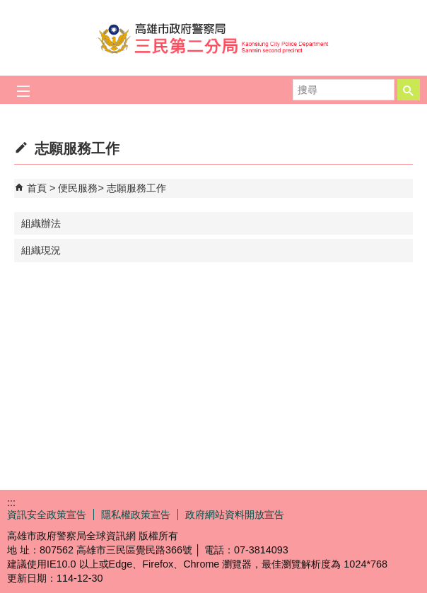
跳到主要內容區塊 (7, 7)
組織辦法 (41, 223)
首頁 (37, 188)
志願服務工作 (136, 188)
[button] (408, 89)
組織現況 (41, 250)
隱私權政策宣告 (135, 514)
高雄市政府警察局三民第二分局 (213, 37)
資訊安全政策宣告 (46, 514)
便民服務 (78, 188)
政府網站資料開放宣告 (234, 514)
